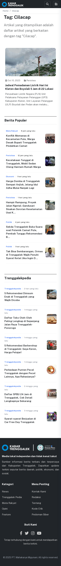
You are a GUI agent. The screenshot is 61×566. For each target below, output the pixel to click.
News (5, 491)
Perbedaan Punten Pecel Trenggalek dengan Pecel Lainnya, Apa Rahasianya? (19, 373)
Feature (6, 514)
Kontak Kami (39, 491)
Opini (4, 508)
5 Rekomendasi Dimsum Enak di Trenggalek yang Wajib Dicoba (19, 296)
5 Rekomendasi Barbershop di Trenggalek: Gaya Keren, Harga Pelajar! (20, 349)
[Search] (47, 4)
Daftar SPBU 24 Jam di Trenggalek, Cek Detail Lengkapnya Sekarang (18, 397)
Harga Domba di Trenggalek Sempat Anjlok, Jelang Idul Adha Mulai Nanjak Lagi (23, 184)
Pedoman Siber (40, 514)
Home (5, 11)
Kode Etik (37, 508)
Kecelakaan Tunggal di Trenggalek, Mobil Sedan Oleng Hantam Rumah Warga (23, 163)
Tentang (36, 503)
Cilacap (15, 11)
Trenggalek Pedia (12, 497)
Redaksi (36, 497)
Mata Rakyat (9, 503)
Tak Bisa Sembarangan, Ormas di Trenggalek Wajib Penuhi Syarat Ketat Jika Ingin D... (24, 255)
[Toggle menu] (56, 4)
